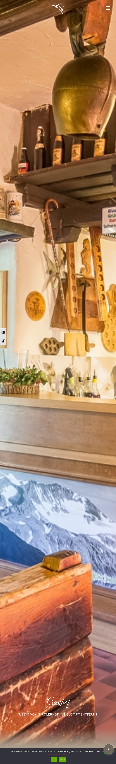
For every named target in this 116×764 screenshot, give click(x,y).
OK (54, 759)
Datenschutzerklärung (58, 754)
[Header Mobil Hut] (58, 5)
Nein (62, 759)
